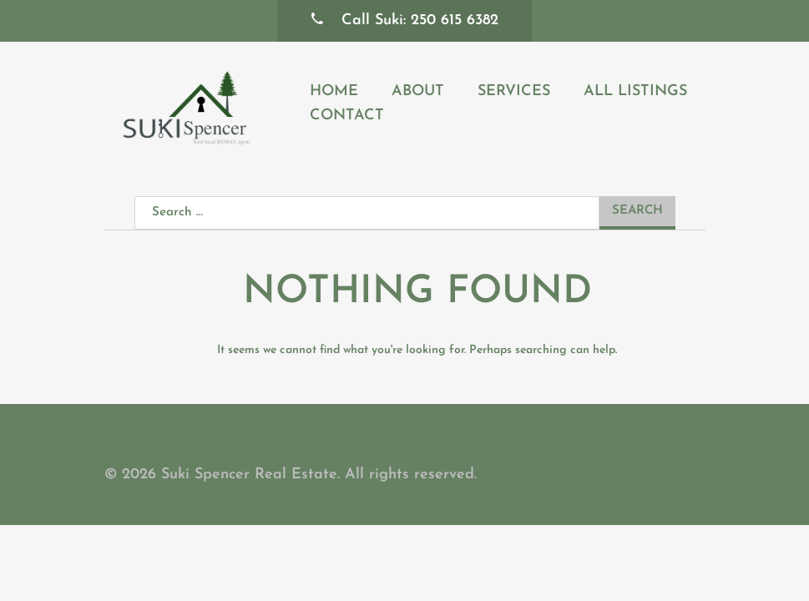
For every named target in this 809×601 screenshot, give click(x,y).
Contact (347, 116)
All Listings (635, 91)
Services (514, 91)
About (418, 91)
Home (334, 91)
